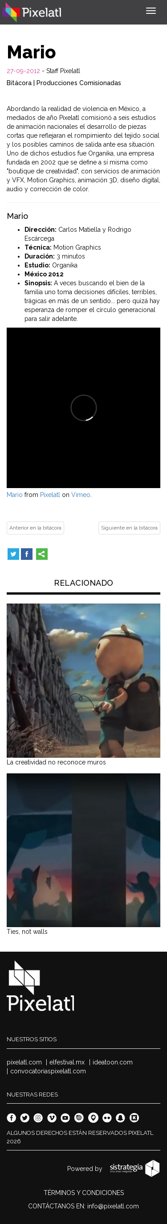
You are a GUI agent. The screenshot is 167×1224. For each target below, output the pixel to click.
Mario (15, 494)
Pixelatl (50, 494)
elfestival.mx (67, 1062)
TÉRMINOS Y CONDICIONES (84, 1192)
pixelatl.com (24, 1062)
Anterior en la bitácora (35, 528)
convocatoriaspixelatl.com (48, 1071)
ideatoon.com (113, 1062)
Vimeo (80, 494)
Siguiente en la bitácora (129, 528)
